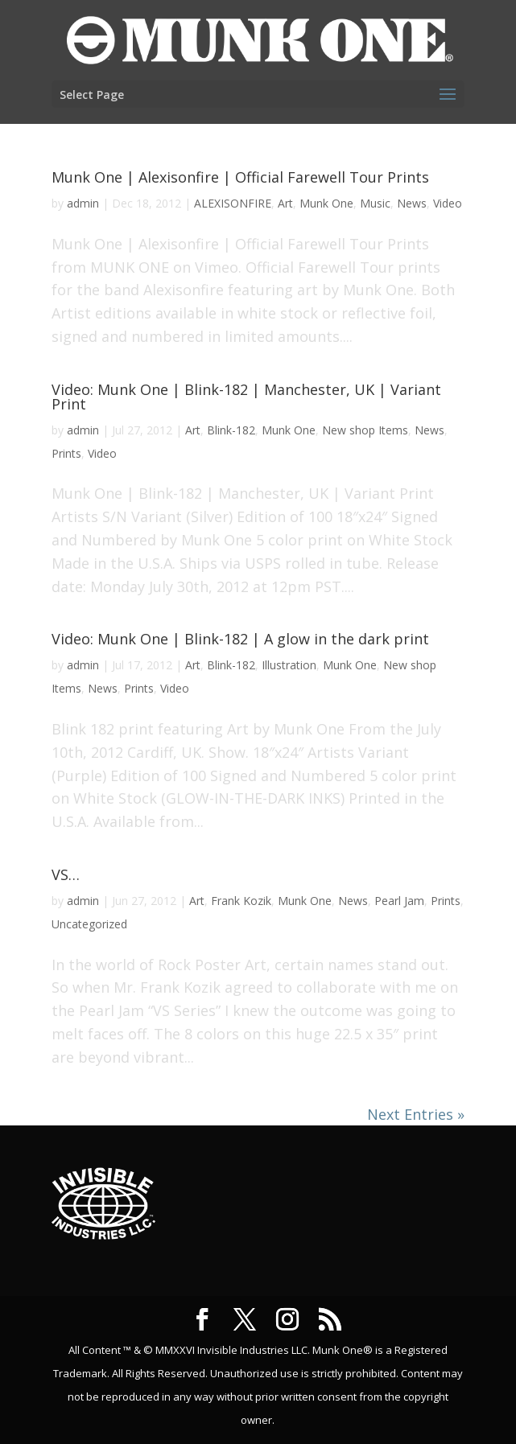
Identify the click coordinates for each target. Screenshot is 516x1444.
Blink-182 (231, 430)
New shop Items (365, 430)
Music (375, 203)
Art (285, 203)
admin (83, 203)
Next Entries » (415, 1114)
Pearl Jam (399, 900)
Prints (66, 453)
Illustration (289, 665)
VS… (66, 874)
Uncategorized (89, 924)
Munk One (326, 203)
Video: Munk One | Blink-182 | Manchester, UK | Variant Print (246, 396)
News (412, 203)
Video (447, 203)
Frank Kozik (241, 900)
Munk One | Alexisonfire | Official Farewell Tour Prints (240, 177)
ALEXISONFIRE (232, 203)
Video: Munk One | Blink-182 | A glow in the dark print (240, 638)
